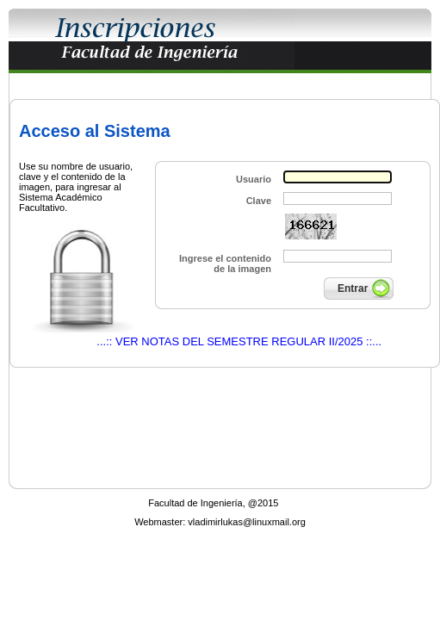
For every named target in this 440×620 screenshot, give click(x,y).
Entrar (353, 288)
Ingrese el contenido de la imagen (225, 263)
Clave (258, 200)
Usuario (253, 179)
